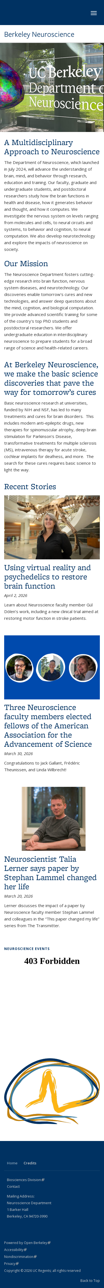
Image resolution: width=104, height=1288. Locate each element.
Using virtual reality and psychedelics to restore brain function (47, 576)
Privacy (11, 1263)
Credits (30, 1162)
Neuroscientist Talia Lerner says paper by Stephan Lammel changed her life (50, 872)
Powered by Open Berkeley (27, 1242)
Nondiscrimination (20, 1256)
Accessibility (15, 1249)
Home (12, 1162)
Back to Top (90, 1280)
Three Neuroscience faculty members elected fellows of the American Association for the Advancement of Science (48, 725)
